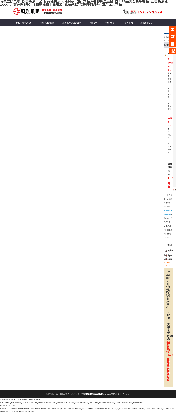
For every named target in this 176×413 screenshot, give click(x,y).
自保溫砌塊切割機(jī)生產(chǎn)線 (81, 409)
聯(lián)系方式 (146, 23)
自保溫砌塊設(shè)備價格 (21, 409)
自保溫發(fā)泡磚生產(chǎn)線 (24, 411)
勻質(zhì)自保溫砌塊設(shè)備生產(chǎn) (131, 409)
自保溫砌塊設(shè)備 (71, 21)
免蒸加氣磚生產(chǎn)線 (156, 409)
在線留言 (40, 30)
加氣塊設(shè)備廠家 (39, 409)
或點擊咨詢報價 (168, 370)
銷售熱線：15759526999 (168, 349)
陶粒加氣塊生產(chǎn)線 (58, 409)
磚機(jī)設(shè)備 (46, 23)
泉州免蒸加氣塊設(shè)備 (104, 409)
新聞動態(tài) (22, 30)
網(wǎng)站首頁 (23, 23)
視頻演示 (93, 23)
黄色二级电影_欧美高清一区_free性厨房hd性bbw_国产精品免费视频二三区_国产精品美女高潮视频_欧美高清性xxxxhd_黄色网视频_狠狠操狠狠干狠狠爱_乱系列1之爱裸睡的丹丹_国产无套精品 (71, 403)
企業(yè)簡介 (111, 23)
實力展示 (128, 23)
